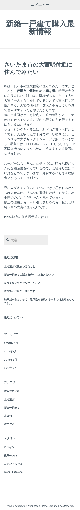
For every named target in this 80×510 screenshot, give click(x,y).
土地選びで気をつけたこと (19, 266)
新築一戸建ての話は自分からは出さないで (28, 274)
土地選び (9, 399)
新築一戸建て (12, 407)
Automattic (67, 505)
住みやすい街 (12, 391)
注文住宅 (9, 424)
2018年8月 (10, 359)
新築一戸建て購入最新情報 (40, 27)
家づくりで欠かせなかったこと (22, 282)
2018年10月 (11, 343)
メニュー (42, 5)
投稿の (10, 455)
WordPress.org (13, 471)
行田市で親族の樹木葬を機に (37, 91)
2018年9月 (10, 351)
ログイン (9, 447)
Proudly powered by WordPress (22, 505)
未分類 (8, 415)
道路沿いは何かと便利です (19, 291)
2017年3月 (10, 367)
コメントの (13, 463)
